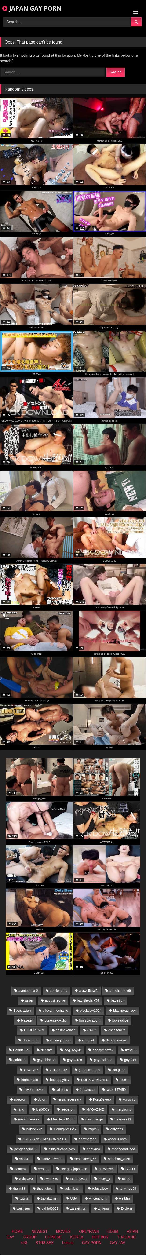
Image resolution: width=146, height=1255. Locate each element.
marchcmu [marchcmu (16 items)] (123, 1109)
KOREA (76, 1237)
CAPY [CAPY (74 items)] (91, 1030)
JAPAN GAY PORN (32, 8)
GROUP (29, 1237)
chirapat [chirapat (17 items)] (88, 1040)
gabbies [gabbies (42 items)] (19, 1060)
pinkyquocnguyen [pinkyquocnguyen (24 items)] (62, 1149)
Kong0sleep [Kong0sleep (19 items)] (102, 1099)
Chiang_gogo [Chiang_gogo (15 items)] (60, 1040)
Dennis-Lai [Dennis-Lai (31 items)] (21, 1050)
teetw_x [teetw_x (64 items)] (104, 1179)
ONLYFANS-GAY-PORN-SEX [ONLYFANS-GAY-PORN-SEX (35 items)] (45, 1139)
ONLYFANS (89, 1231)
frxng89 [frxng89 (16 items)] (130, 1050)
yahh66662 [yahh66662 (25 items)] (50, 1208)
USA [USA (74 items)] (73, 1198)
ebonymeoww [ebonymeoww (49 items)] (103, 1050)
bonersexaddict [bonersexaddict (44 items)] (55, 1020)
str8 (24, 1243)
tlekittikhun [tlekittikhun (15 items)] (72, 1188)
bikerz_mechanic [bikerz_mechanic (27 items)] (55, 1010)
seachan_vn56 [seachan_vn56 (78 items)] (119, 1159)
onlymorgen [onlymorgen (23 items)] (87, 1139)
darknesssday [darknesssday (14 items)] (116, 1040)
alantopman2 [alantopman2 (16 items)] (28, 990)
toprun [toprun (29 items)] (24, 1198)
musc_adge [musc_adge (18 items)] (94, 1119)
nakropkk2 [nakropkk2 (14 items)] (34, 1129)
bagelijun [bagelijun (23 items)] (117, 1000)
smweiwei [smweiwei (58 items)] (106, 1169)
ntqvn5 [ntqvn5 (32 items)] (93, 1129)
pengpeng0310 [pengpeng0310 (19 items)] (25, 1149)
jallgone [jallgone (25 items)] (62, 1089)
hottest (67, 1243)
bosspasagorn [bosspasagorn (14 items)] (89, 1020)
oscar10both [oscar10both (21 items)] (117, 1139)
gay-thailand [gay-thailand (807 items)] (103, 1060)
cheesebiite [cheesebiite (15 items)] (116, 1030)
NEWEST (39, 1231)
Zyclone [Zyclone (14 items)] (126, 1208)
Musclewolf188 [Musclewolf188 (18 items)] (62, 1119)
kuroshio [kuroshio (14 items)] (129, 1099)
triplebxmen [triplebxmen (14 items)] (49, 1198)
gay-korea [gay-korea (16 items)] (74, 1060)
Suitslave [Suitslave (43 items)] (26, 1179)
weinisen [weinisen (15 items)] (23, 1208)
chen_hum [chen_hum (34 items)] (30, 1040)
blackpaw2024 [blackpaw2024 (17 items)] (90, 1010)
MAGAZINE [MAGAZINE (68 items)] (95, 1109)
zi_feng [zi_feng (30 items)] (103, 1208)
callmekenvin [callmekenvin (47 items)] (65, 1030)
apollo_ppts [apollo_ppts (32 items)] (58, 990)
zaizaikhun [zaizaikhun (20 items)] (78, 1208)
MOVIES (63, 1231)
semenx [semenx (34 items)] (20, 1169)
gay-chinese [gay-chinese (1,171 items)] (46, 1060)
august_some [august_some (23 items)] (55, 1000)
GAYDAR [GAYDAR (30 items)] (31, 1070)
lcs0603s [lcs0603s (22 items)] (42, 1109)
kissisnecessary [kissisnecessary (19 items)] (69, 1099)
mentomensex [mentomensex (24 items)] (28, 1119)
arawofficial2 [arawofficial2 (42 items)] (88, 990)
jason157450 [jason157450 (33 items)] (116, 1089)
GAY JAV (117, 1243)
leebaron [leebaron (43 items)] (67, 1109)
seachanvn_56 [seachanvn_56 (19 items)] (85, 1159)
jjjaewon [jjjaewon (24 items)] (20, 1099)
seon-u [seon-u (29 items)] (43, 1169)
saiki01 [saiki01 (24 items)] (24, 1159)
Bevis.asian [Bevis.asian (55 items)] (22, 1010)
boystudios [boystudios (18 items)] (120, 1020)
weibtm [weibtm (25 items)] (124, 1198)
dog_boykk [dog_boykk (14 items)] (72, 1050)
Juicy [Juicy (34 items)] (42, 1099)
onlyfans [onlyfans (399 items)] (116, 1129)
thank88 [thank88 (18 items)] (19, 1188)
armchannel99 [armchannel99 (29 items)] (120, 990)
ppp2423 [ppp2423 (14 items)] (93, 1149)
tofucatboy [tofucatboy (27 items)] (100, 1188)
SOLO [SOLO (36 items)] (130, 1169)
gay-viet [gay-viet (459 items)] (130, 1060)
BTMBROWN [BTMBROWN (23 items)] (34, 1030)
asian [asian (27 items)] (29, 1000)
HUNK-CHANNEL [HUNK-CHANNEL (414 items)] (94, 1080)
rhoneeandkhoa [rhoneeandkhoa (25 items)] (123, 1149)
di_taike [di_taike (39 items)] (47, 1050)
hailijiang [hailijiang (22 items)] (118, 1070)
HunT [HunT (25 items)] (124, 1080)
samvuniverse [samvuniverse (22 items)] (52, 1159)
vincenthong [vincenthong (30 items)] (98, 1198)
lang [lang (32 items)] (21, 1109)
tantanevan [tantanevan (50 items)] (78, 1179)
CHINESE (53, 1237)
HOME (17, 1231)
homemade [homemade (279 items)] (29, 1080)
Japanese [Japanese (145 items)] (87, 1089)
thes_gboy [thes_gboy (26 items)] (44, 1188)
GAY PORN (92, 1243)
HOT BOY (100, 1237)
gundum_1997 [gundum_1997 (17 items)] (89, 1070)
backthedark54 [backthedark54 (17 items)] (88, 1000)
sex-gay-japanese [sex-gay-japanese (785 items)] (73, 1169)
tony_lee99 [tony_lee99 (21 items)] (128, 1188)
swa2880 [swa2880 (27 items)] (51, 1179)
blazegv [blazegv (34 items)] (27, 1020)
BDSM (112, 1231)
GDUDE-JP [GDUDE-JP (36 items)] (58, 1070)
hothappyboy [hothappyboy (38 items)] (59, 1080)
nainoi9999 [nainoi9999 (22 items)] (123, 1119)
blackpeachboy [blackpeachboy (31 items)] (124, 1010)
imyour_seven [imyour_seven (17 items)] (34, 1089)
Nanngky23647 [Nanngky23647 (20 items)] (65, 1129)
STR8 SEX (45, 1243)
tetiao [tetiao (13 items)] (126, 1179)
